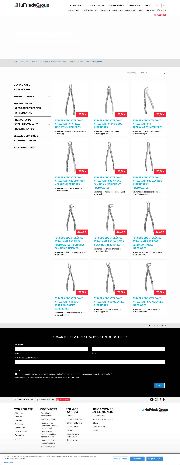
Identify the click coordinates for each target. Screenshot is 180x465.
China (95, 426)
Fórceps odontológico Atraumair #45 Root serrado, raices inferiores (147, 246)
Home (15, 62)
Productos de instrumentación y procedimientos (49, 62)
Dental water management (46, 418)
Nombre (19, 348)
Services (18, 424)
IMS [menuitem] (96, 11)
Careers (70, 434)
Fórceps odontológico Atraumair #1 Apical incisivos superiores (69, 124)
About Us (19, 417)
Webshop (161, 15)
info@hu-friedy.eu (46, 403)
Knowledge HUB (76, 5)
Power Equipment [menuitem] (25, 96)
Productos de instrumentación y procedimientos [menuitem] (26, 124)
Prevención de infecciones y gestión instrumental (50, 429)
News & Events (21, 435)
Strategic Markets (116, 5)
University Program (96, 5)
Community (20, 431)
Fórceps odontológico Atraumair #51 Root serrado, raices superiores (69, 307)
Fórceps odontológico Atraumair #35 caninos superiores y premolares (147, 186)
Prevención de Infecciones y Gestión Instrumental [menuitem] (27, 108)
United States (99, 419)
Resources (19, 439)
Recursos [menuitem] (151, 11)
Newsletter (65, 403)
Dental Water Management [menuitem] (22, 87)
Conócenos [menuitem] (87, 11)
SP (157, 6)
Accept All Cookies (154, 459)
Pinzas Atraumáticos (94, 62)
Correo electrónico (26, 361)
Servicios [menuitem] (105, 11)
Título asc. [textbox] (143, 73)
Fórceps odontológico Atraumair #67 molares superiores (109, 305)
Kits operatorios (48, 450)
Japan (95, 434)
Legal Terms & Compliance (73, 438)
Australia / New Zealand (103, 423)
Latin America (99, 430)
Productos (73, 11)
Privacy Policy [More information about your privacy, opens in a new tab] (9, 463)
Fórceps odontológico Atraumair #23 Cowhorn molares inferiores (70, 185)
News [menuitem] (141, 11)
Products (24, 62)
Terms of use (72, 444)
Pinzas (80, 62)
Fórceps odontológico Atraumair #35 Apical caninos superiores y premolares (108, 186)
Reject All (137, 459)
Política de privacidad (73, 381)
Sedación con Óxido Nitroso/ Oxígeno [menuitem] (26, 138)
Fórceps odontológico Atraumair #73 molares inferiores (148, 305)
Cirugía (72, 62)
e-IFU (163, 11)
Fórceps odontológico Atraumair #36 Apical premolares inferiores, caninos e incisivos (70, 246)
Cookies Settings (120, 459)
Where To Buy (72, 430)
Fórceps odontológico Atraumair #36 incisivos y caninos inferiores (109, 245)
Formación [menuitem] (117, 11)
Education (19, 428)
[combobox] (152, 73)
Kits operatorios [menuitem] (25, 147)
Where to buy (134, 5)
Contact (148, 5)
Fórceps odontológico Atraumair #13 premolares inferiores (148, 124)
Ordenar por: (131, 73)
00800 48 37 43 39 (25, 403)
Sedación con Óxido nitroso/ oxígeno (49, 445)
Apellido (128, 348)
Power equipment (48, 423)
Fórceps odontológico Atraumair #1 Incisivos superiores (108, 124)
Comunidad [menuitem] (130, 11)
